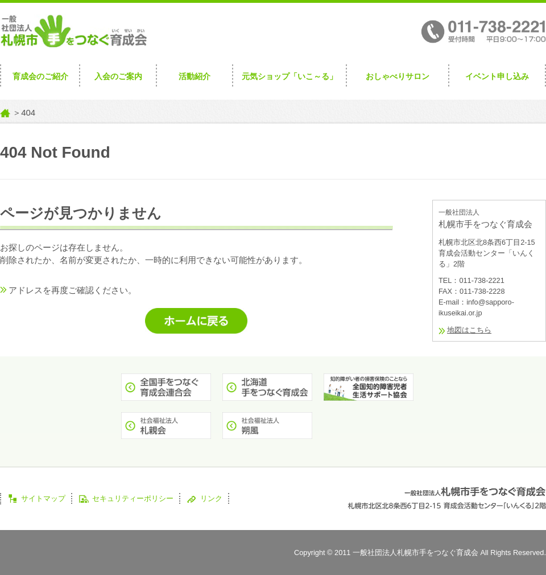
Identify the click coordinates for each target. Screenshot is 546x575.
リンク (211, 498)
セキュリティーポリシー (132, 498)
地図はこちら (469, 330)
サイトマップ (43, 498)
